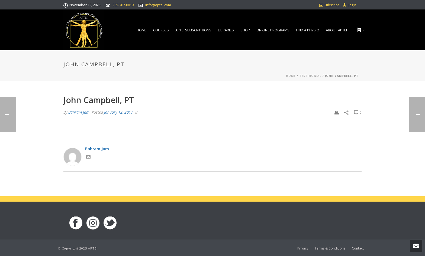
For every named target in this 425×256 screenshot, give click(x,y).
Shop (245, 30)
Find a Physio (307, 30)
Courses (161, 30)
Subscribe (329, 5)
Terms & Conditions (330, 248)
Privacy (302, 248)
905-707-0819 (123, 4)
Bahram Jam (78, 112)
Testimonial (310, 76)
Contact (358, 248)
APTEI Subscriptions (193, 30)
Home (142, 30)
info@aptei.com (158, 4)
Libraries (226, 30)
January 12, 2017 (118, 112)
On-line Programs (272, 30)
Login (349, 5)
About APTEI (336, 30)
